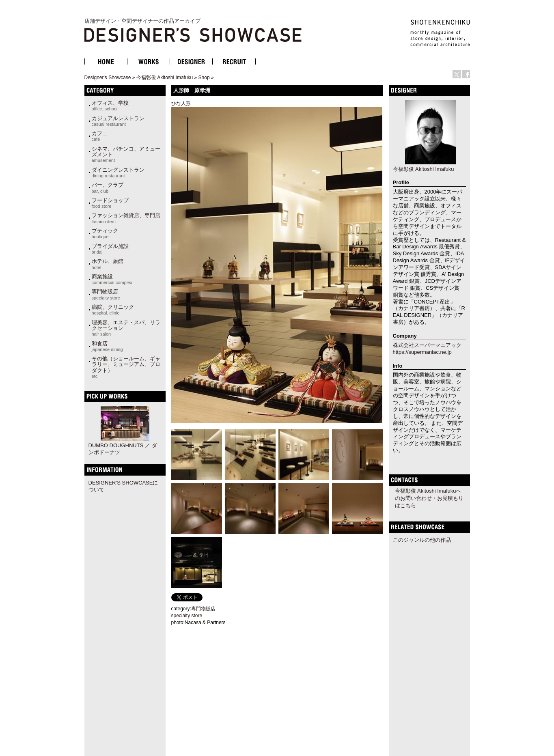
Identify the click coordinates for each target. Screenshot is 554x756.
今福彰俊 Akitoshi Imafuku (164, 77)
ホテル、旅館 (107, 263)
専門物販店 (106, 294)
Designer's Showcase (107, 77)
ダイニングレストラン (118, 172)
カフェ (100, 136)
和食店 (107, 346)
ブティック (105, 233)
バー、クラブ (107, 187)
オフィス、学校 (110, 105)
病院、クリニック (113, 309)
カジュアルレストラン (118, 121)
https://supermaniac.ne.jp (422, 352)
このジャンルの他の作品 (422, 540)
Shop (204, 77)
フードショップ (110, 203)
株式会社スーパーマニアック (427, 345)
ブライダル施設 (110, 248)
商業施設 (112, 279)
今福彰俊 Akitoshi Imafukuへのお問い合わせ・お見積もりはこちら (429, 498)
